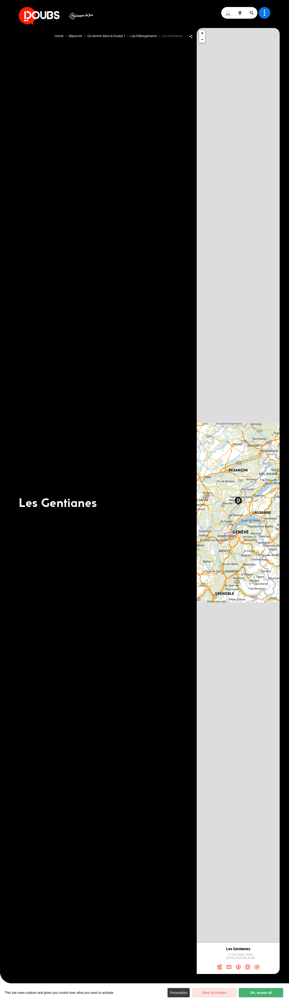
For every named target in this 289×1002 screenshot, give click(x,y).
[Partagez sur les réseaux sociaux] (191, 36)
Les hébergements (143, 36)
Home (59, 36)
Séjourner (75, 36)
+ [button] (202, 33)
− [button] (202, 39)
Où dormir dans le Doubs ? (106, 36)
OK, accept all (261, 993)
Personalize (178, 993)
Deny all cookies (214, 993)
